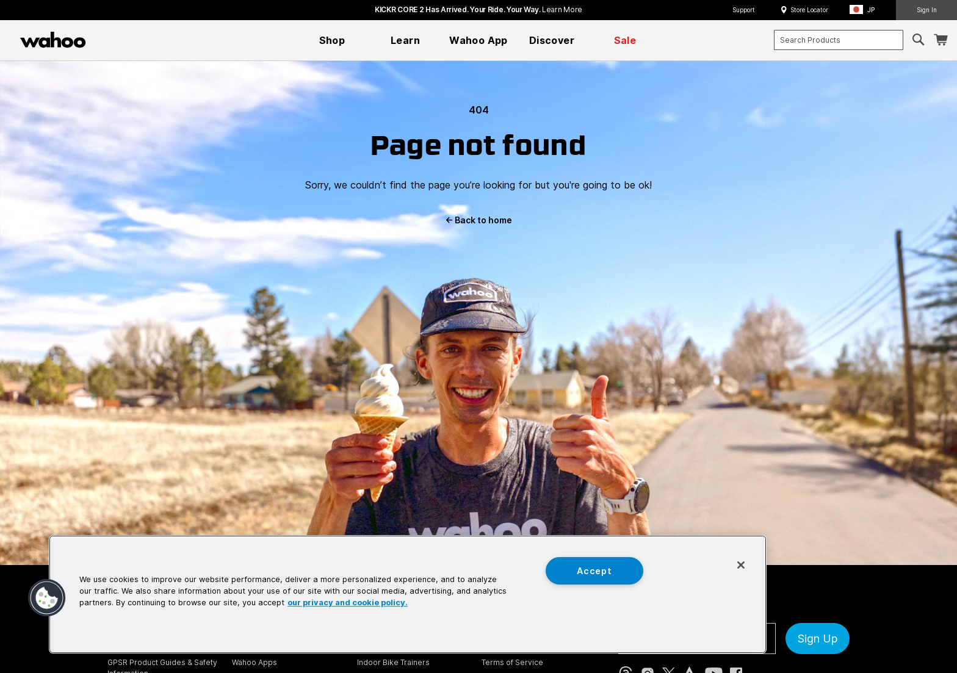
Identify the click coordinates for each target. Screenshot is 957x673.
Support (743, 9)
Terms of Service (512, 662)
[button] (866, 10)
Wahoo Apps (254, 662)
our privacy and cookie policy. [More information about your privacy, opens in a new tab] (347, 603)
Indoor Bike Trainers (393, 662)
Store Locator (809, 9)
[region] (408, 594)
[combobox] (838, 40)
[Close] (741, 565)
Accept (594, 571)
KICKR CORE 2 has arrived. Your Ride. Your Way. (478, 9)
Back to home (478, 220)
